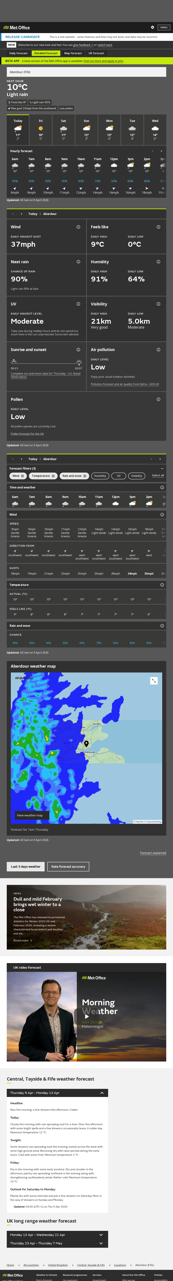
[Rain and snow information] (162, 626)
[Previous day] (12, 214)
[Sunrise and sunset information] (78, 350)
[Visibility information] (158, 304)
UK (96, 53)
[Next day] (21, 214)
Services (97, 1275)
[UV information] (78, 304)
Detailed (46, 53)
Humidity (100, 476)
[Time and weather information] (162, 487)
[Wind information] (162, 515)
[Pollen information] (158, 399)
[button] (86, 744)
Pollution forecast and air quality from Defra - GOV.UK (125, 384)
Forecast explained (153, 853)
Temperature (42, 476)
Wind (16, 476)
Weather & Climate (46, 1275)
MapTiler (139, 822)
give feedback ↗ (83, 45)
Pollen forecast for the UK (27, 434)
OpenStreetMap (154, 822)
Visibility (136, 476)
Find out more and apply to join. (103, 61)
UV (119, 476)
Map (73, 53)
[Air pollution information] (158, 350)
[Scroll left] (152, 151)
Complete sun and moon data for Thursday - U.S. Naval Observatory (45, 375)
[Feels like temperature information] (158, 227)
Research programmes (75, 1275)
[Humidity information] (158, 262)
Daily (18, 53)
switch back (105, 45)
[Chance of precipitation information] (78, 262)
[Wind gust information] (78, 227)
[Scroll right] (161, 151)
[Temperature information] (162, 585)
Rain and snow (73, 476)
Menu (163, 27)
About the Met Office (133, 1275)
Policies (158, 1275)
